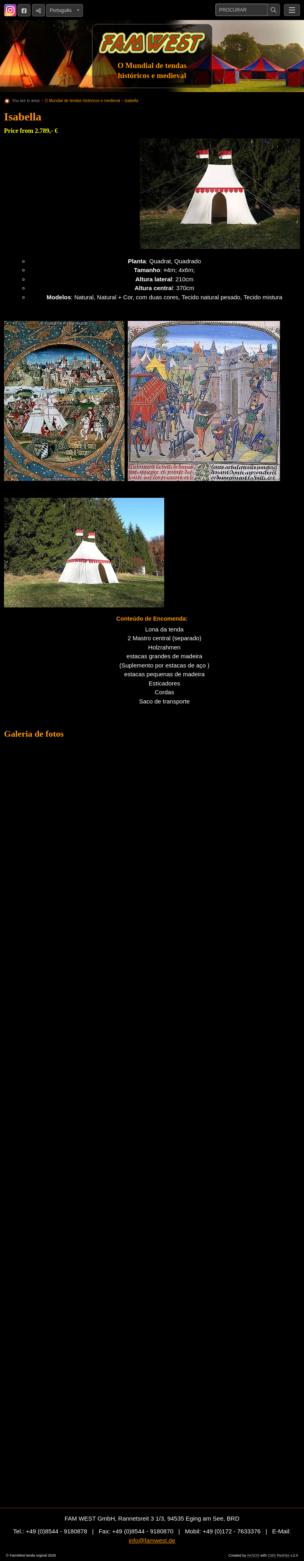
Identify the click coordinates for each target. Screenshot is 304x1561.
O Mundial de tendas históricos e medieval (82, 100)
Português (63, 10)
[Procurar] (241, 10)
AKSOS (253, 1555)
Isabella (131, 100)
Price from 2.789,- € (31, 130)
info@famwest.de (152, 1540)
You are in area (25, 100)
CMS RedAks (279, 1555)
